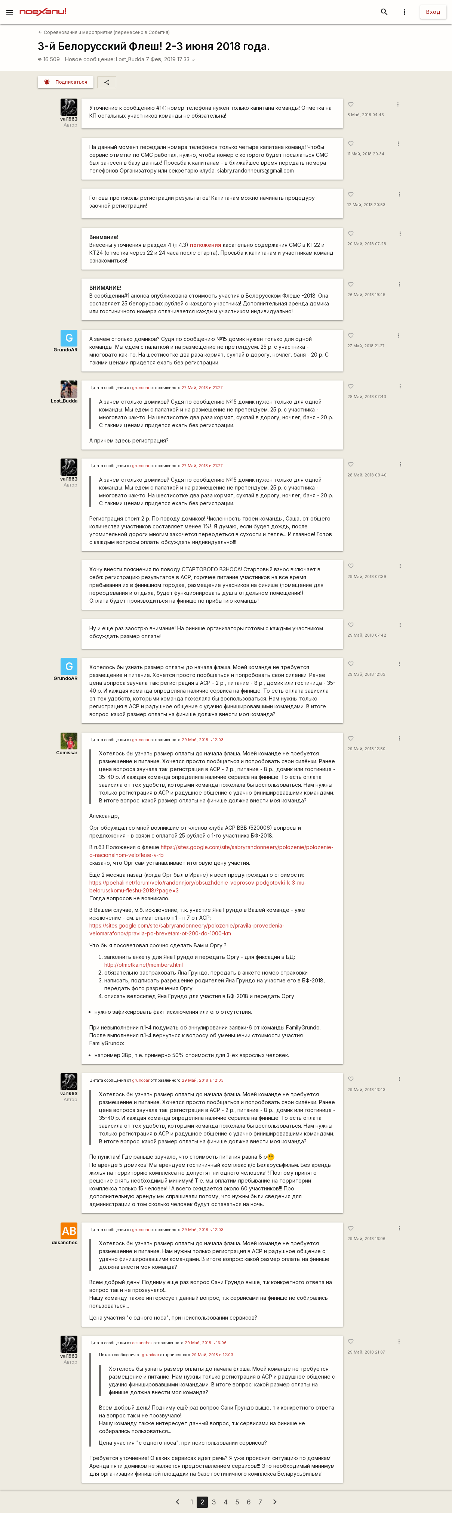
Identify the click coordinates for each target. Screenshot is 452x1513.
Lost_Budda (130, 59)
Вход (433, 12)
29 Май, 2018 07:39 (366, 576)
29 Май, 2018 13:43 (366, 1089)
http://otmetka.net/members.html (143, 964)
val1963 (68, 119)
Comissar (66, 752)
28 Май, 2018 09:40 (367, 475)
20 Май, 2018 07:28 (366, 244)
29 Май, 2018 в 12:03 (203, 739)
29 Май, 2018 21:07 (366, 1352)
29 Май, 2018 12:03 (366, 674)
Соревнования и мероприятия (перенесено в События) (104, 32)
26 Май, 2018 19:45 (366, 294)
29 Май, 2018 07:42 (366, 635)
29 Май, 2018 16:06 (366, 1238)
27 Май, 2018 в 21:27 (202, 387)
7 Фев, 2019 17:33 (170, 59)
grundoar (141, 387)
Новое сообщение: (90, 59)
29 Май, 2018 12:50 (366, 748)
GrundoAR (65, 349)
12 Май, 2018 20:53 (366, 204)
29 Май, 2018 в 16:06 (206, 1342)
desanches (64, 1242)
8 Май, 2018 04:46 (365, 114)
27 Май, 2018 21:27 (366, 346)
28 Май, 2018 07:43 (366, 396)
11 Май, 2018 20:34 (365, 154)
